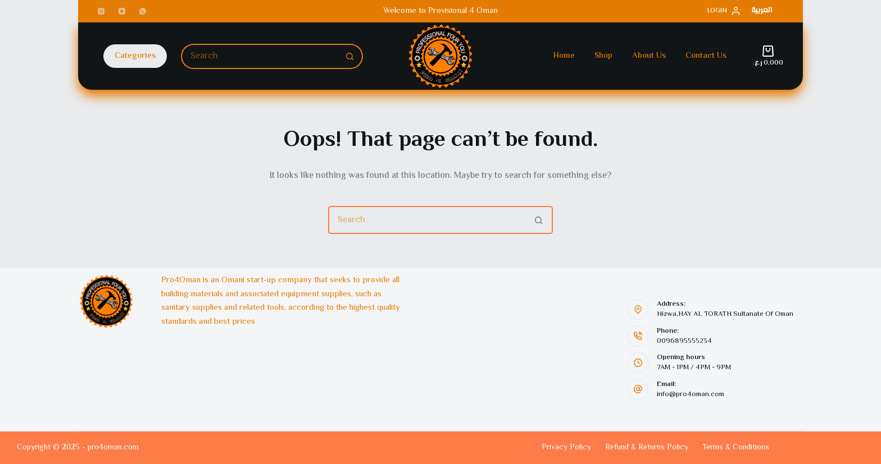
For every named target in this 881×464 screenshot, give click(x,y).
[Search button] (350, 56)
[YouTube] (122, 11)
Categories (135, 55)
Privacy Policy (566, 448)
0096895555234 (684, 341)
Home (564, 55)
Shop (603, 55)
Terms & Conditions (735, 448)
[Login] (723, 11)
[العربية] (761, 10)
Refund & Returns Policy (646, 448)
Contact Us (705, 55)
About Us (649, 55)
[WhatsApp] (142, 11)
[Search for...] (259, 56)
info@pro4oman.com (690, 394)
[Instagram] (101, 11)
